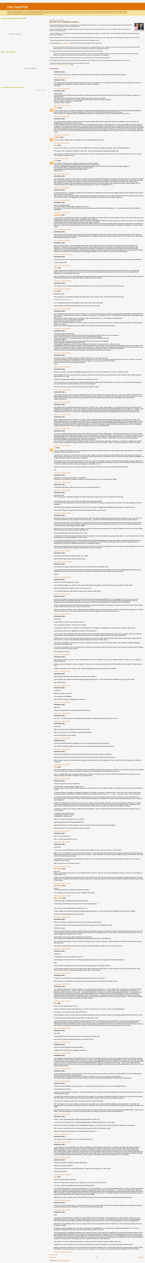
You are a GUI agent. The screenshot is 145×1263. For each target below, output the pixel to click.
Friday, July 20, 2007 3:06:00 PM (61, 116)
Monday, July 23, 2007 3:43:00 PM (62, 866)
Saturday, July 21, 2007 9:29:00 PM (62, 482)
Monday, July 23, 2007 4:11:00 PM (62, 1001)
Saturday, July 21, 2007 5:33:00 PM (62, 472)
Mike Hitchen (58, 868)
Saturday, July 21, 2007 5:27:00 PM (62, 428)
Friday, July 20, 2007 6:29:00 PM (61, 142)
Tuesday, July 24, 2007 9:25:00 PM (62, 1209)
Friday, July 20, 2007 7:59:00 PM (61, 158)
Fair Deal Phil (17, 7)
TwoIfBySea (57, 215)
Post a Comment (54, 1254)
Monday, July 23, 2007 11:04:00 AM (62, 671)
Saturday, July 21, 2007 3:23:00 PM (62, 352)
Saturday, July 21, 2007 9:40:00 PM (62, 550)
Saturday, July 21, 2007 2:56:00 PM (62, 308)
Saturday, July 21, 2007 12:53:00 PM (62, 280)
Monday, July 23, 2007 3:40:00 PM (62, 842)
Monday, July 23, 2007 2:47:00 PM (62, 738)
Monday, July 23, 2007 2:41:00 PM (62, 713)
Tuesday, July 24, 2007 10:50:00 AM (62, 1174)
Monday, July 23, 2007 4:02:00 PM (62, 973)
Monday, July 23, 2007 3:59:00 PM (62, 948)
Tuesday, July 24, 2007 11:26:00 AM (62, 1200)
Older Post (141, 1257)
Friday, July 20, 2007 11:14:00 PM (62, 229)
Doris (55, 145)
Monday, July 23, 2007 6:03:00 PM (62, 1053)
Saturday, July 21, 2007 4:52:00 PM (62, 402)
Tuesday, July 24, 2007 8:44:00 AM (62, 1157)
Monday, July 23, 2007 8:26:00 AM (62, 654)
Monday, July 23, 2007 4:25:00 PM (62, 1028)
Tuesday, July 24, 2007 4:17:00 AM (62, 1142)
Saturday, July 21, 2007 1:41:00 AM (62, 265)
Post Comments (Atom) (63, 1260)
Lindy (55, 160)
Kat (55, 447)
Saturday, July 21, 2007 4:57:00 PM (62, 414)
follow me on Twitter (40, 90)
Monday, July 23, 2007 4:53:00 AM (62, 613)
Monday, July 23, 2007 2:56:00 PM (62, 764)
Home (97, 1257)
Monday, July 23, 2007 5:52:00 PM (62, 1042)
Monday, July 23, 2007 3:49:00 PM (62, 883)
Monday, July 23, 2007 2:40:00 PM (62, 702)
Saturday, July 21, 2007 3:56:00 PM (62, 389)
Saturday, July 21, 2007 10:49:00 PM (62, 577)
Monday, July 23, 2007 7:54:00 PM (62, 1081)
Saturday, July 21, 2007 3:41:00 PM (62, 366)
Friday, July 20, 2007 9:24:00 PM (61, 173)
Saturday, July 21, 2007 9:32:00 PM (62, 490)
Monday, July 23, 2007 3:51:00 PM (62, 895)
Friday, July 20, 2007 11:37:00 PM (62, 240)
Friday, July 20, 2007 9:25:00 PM (61, 187)
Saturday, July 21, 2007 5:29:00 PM (62, 445)
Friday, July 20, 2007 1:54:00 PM (61, 77)
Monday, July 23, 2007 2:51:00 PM (62, 749)
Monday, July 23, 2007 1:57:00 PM (62, 685)
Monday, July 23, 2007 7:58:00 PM (62, 1114)
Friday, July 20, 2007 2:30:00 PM (61, 105)
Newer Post (53, 1257)
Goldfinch (57, 137)
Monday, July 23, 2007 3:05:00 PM (62, 831)
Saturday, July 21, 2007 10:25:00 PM (62, 561)
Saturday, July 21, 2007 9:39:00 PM (62, 513)
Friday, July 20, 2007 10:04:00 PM (62, 200)
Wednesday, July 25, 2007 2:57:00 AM (63, 1251)
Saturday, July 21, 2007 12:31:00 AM (62, 254)
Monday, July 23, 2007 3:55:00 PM (62, 917)
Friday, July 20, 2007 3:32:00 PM (61, 134)
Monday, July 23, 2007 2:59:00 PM (62, 778)
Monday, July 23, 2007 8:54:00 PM (62, 1134)
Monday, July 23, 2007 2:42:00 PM (62, 721)
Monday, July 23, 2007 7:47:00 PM (62, 1068)
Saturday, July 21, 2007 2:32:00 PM (62, 288)
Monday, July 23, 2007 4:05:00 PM (62, 984)
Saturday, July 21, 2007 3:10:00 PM (62, 328)
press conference (64, 43)
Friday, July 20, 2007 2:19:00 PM (61, 88)
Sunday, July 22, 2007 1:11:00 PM (62, 594)
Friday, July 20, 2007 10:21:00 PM (62, 212)
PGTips (56, 108)
